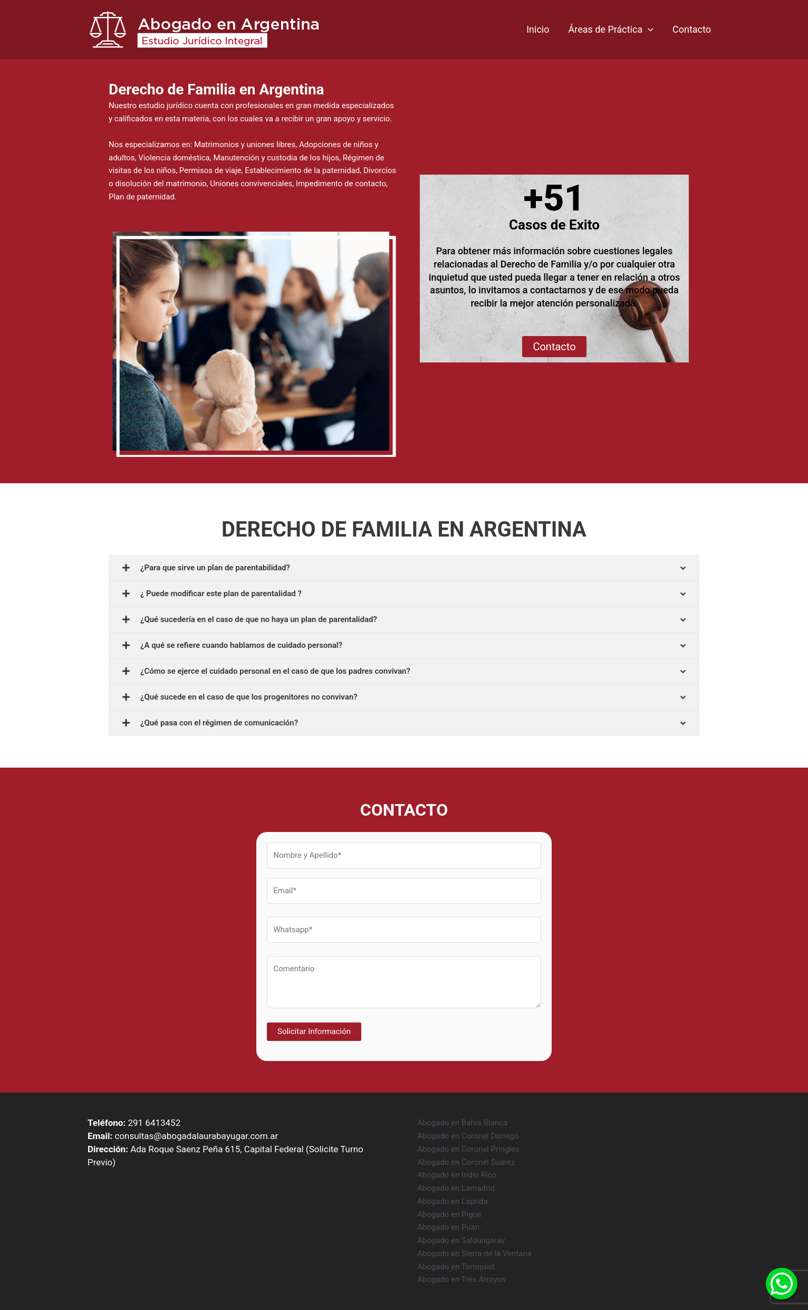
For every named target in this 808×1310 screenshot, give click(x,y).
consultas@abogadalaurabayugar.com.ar (196, 1136)
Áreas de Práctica (610, 29)
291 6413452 (154, 1122)
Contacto (691, 29)
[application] (647, 29)
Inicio (537, 29)
